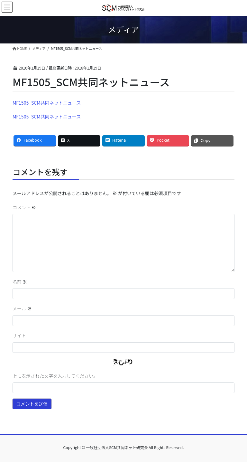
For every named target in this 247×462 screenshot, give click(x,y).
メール (22, 308)
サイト (19, 335)
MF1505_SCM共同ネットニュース (47, 102)
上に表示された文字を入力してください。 (55, 375)
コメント (24, 207)
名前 (20, 281)
